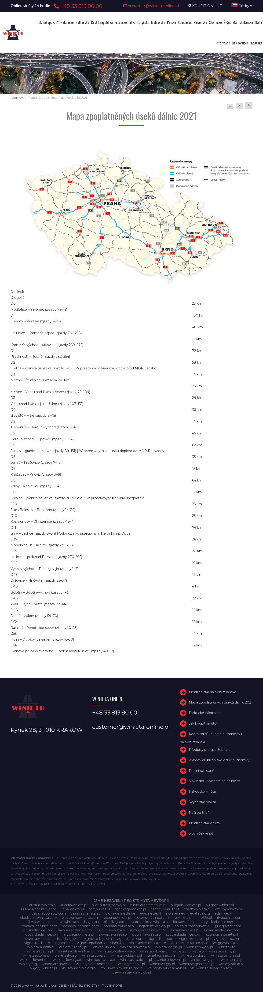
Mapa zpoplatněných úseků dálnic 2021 (220, 702)
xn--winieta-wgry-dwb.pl (131, 972)
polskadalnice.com (38, 930)
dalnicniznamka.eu (85, 913)
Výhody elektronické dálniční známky (219, 760)
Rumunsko (185, 22)
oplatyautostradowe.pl (192, 926)
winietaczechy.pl (222, 951)
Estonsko (121, 22)
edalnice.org (200, 913)
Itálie (258, 22)
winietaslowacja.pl (67, 960)
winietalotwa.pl (94, 955)
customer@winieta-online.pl (151, 6)
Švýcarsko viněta (202, 802)
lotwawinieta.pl (185, 922)
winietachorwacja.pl (189, 951)
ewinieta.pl (183, 917)
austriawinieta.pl (74, 905)
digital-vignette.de (120, 913)
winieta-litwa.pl (104, 947)
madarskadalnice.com (39, 926)
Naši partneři (199, 812)
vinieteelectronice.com (189, 943)
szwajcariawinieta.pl (222, 934)
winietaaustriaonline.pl (75, 951)
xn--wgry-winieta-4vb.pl (167, 968)
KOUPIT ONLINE (207, 6)
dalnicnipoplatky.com (48, 913)
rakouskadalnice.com (75, 930)
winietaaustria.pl (40, 951)
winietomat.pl (232, 960)
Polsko (171, 22)
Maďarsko (246, 22)
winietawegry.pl (203, 960)
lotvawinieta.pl (156, 922)
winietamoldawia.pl (126, 955)
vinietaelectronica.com (147, 943)
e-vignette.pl (150, 913)
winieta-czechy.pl (73, 947)
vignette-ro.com (227, 939)
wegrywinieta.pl (225, 943)
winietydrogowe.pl (56, 964)
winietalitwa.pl (66, 955)
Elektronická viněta (204, 823)
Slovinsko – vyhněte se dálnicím (214, 781)
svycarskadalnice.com (183, 934)
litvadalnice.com (229, 917)
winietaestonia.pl (36, 955)
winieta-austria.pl (40, 947)
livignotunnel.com (126, 922)
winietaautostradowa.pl (116, 951)
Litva (132, 22)
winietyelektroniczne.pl (94, 964)
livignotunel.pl (95, 922)
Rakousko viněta (202, 791)
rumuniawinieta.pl (111, 930)
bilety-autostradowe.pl (148, 905)
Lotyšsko (143, 22)
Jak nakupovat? (48, 22)
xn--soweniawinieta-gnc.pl (122, 968)
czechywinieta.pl (196, 909)
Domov (17, 97)
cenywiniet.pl (99, 909)
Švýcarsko (230, 22)
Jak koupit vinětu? (203, 723)
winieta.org (227, 947)
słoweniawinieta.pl (37, 939)
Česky (241, 6)
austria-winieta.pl (42, 905)
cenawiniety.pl (72, 909)
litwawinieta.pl (68, 922)
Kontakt (256, 42)
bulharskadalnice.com (38, 909)
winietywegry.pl (162, 964)
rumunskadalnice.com (148, 930)
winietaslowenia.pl (101, 960)
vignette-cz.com (130, 939)
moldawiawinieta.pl (119, 926)
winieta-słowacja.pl (135, 947)
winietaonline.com (161, 955)
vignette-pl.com (161, 939)
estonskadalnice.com (153, 917)
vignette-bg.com (98, 939)
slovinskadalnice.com (42, 934)
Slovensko (200, 22)
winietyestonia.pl (131, 964)
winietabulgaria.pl (154, 951)
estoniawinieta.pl (117, 917)
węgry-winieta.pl (43, 968)
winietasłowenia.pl (171, 960)
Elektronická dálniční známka (212, 692)
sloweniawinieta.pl (146, 934)
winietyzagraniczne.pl (196, 964)
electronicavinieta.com (38, 917)
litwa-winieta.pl (40, 922)
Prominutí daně (201, 771)
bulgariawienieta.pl (186, 905)
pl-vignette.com (228, 926)
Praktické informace (205, 713)
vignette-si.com (37, 943)
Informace (223, 42)
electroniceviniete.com (80, 917)
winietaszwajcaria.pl (136, 960)
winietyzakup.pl (231, 964)
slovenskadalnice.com (221, 930)
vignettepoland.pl (91, 943)
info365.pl (204, 917)
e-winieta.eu (175, 913)
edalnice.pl (223, 913)
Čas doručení (240, 42)
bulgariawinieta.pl (220, 905)
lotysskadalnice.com (218, 922)
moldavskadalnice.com (80, 926)
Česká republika (102, 22)
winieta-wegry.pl (168, 947)
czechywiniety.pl (228, 909)
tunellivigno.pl (68, 939)
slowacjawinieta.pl (113, 934)
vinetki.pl (117, 943)
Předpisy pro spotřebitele (209, 750)
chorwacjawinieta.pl (130, 909)
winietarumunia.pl (225, 955)
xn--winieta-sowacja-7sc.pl (211, 968)
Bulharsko (82, 22)
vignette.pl (63, 943)
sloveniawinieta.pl (185, 930)
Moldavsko (158, 22)
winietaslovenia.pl (34, 960)
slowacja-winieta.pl (79, 934)
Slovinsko (215, 22)
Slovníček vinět (201, 834)
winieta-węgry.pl (199, 947)
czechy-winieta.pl (165, 909)
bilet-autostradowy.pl (109, 905)
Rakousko (67, 22)
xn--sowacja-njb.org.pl (79, 968)
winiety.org (28, 964)
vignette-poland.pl (194, 939)
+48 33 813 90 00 (77, 6)
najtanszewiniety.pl (154, 926)
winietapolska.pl (193, 955)
